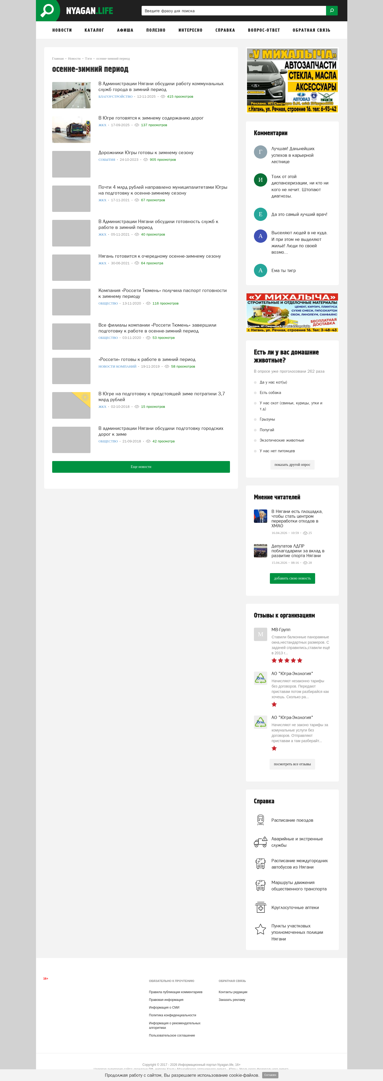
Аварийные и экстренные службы (297, 842)
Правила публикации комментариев (176, 992)
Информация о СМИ (164, 1007)
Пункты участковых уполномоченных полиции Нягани (297, 932)
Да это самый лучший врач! (299, 214)
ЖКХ (102, 125)
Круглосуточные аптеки (295, 907)
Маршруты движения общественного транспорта (299, 885)
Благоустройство (115, 96)
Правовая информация (166, 1000)
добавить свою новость (292, 578)
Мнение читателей (277, 497)
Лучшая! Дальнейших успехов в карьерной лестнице (293, 155)
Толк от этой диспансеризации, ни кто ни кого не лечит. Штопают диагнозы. (299, 186)
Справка (264, 801)
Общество (108, 303)
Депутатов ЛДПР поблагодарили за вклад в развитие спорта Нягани (297, 551)
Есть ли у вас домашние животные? (286, 356)
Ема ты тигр (283, 270)
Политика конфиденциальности (172, 1015)
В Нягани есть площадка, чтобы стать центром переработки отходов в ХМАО (297, 518)
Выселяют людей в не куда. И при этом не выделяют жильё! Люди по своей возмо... (299, 242)
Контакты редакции (233, 992)
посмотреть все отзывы (292, 764)
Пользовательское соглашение (172, 1035)
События (107, 160)
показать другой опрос (292, 465)
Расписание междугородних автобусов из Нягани (299, 864)
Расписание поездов (292, 820)
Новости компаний (117, 366)
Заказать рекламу (232, 1000)
